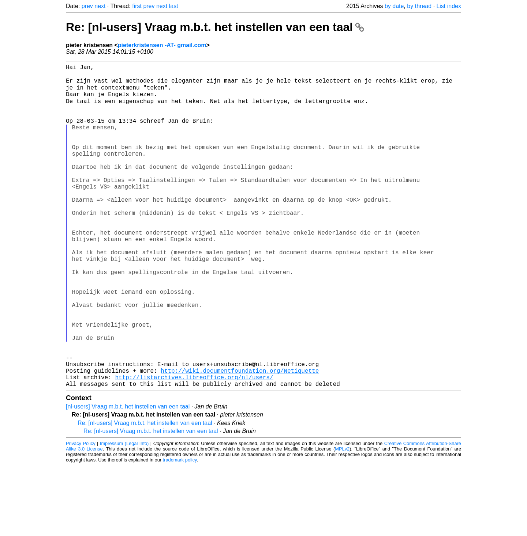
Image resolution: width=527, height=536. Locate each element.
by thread (419, 6)
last (173, 6)
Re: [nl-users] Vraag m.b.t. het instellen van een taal (215, 27)
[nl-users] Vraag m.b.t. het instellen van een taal (128, 477)
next (99, 6)
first (137, 6)
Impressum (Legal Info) (124, 514)
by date (394, 6)
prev (87, 6)
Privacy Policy (81, 514)
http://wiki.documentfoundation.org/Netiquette (240, 438)
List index (448, 6)
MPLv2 (342, 519)
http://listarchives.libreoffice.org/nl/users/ (194, 446)
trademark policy (180, 530)
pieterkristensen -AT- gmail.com (162, 45)
